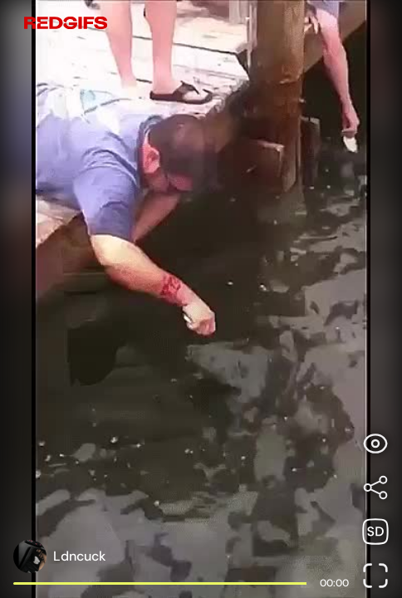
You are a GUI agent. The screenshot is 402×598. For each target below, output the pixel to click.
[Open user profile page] (59, 556)
